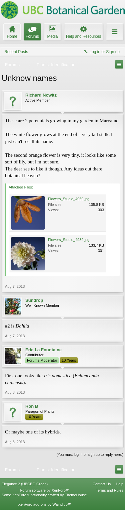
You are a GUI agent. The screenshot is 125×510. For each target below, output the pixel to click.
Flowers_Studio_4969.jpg (68, 199)
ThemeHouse (76, 495)
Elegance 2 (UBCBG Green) (25, 484)
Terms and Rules (109, 490)
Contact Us (102, 484)
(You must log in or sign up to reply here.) (89, 455)
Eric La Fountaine (43, 349)
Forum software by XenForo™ (44, 490)
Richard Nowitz (41, 95)
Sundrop (34, 300)
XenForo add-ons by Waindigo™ (44, 504)
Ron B (31, 406)
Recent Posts (16, 51)
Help (119, 484)
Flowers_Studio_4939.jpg (68, 240)
